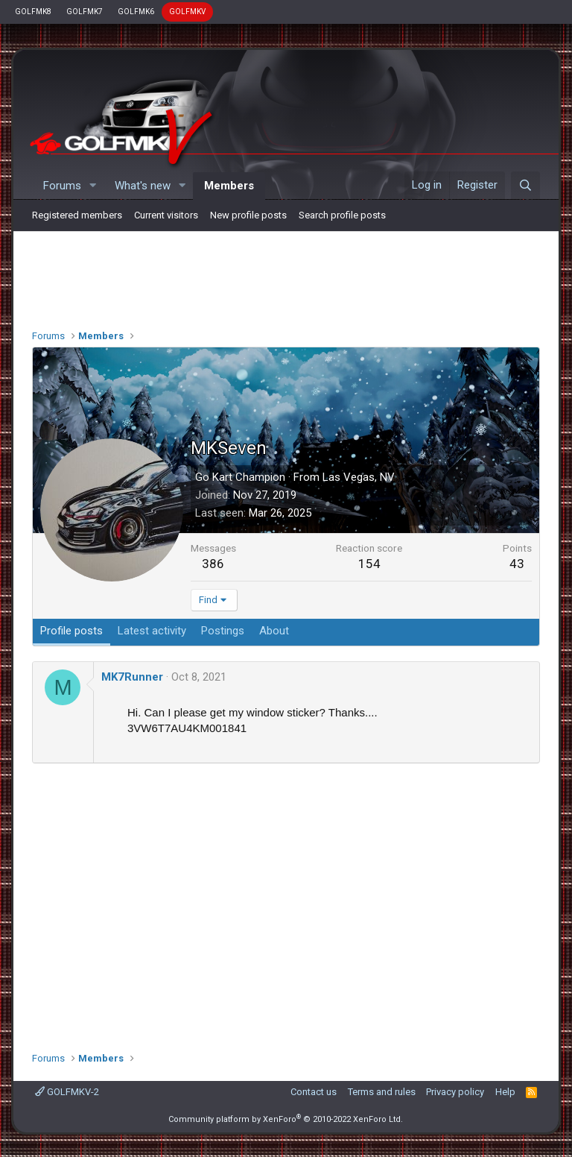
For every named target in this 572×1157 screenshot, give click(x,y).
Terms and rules (382, 1091)
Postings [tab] (222, 630)
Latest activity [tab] (152, 630)
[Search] (525, 185)
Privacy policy (455, 1091)
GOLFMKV (187, 11)
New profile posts (248, 215)
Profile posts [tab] (71, 630)
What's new (143, 185)
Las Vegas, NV (358, 477)
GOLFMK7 (84, 11)
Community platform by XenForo (285, 1119)
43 (516, 563)
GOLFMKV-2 (67, 1091)
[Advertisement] (286, 276)
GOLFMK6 (136, 11)
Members (229, 185)
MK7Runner (132, 677)
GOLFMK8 (33, 11)
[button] (93, 186)
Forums (62, 185)
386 (213, 563)
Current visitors (166, 215)
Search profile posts (342, 215)
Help (505, 1091)
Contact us (313, 1091)
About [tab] (274, 630)
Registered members (77, 215)
